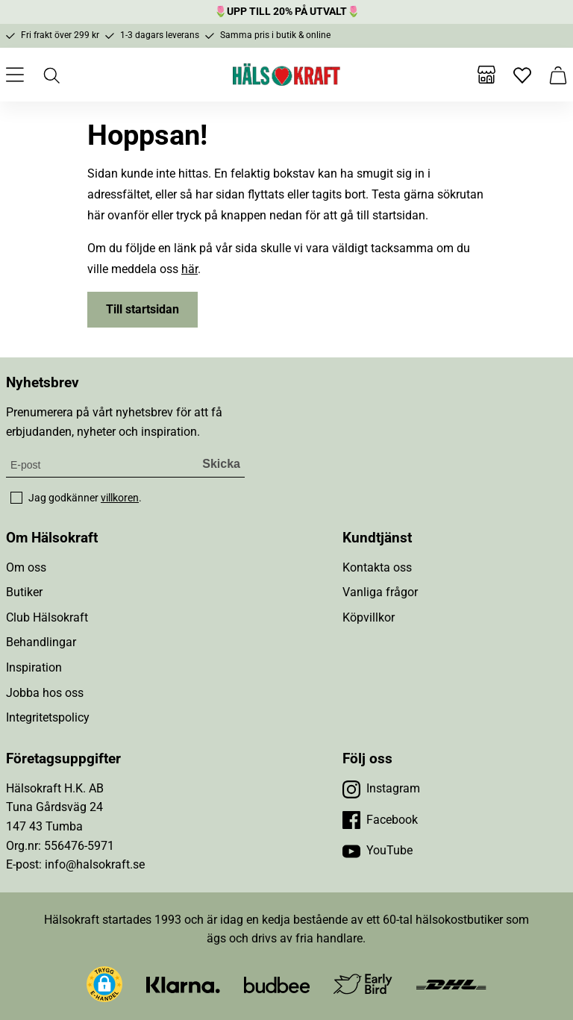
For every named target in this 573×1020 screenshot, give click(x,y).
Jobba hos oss (45, 693)
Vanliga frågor (380, 592)
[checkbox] (16, 498)
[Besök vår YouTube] (377, 850)
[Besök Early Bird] (363, 983)
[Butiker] (486, 74)
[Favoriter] (522, 74)
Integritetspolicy (48, 717)
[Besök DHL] (451, 984)
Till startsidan (142, 309)
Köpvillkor (368, 617)
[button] (104, 984)
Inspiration (34, 667)
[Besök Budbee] (277, 984)
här (189, 269)
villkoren (120, 498)
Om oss (26, 567)
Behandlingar (41, 642)
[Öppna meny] (15, 74)
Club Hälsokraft (47, 617)
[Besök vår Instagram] (381, 788)
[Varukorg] (558, 74)
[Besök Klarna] (183, 984)
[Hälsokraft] (286, 74)
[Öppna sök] (51, 74)
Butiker (24, 592)
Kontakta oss (377, 567)
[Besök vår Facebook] (380, 820)
